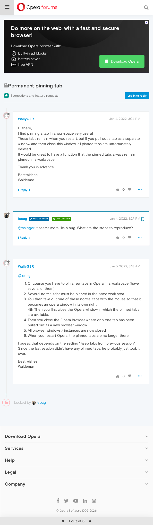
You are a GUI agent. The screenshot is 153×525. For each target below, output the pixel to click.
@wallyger (26, 213)
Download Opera (125, 46)
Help (10, 445)
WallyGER (26, 104)
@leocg (24, 261)
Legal (11, 457)
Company (15, 469)
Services (14, 433)
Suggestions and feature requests (34, 81)
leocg (22, 204)
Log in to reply (137, 81)
